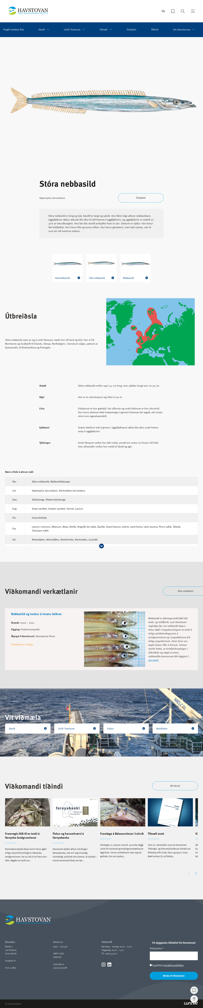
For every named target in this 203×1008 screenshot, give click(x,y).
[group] (27, 832)
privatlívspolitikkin (174, 965)
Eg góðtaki (167, 965)
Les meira (153, 660)
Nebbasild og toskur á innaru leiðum (36, 613)
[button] (196, 873)
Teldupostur (157, 948)
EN (163, 11)
